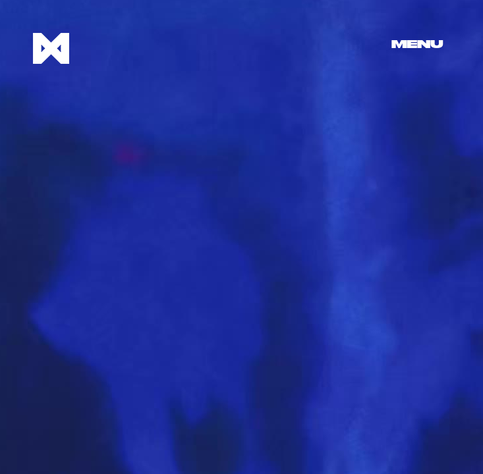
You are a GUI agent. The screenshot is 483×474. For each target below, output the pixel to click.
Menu (417, 45)
